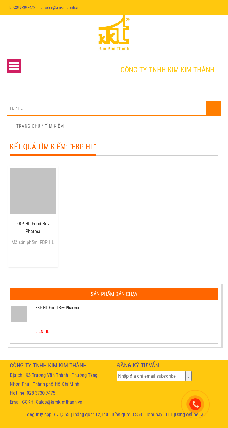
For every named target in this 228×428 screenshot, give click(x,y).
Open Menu (14, 66)
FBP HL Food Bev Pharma (33, 227)
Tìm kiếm (54, 126)
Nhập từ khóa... (213, 108)
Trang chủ (28, 126)
